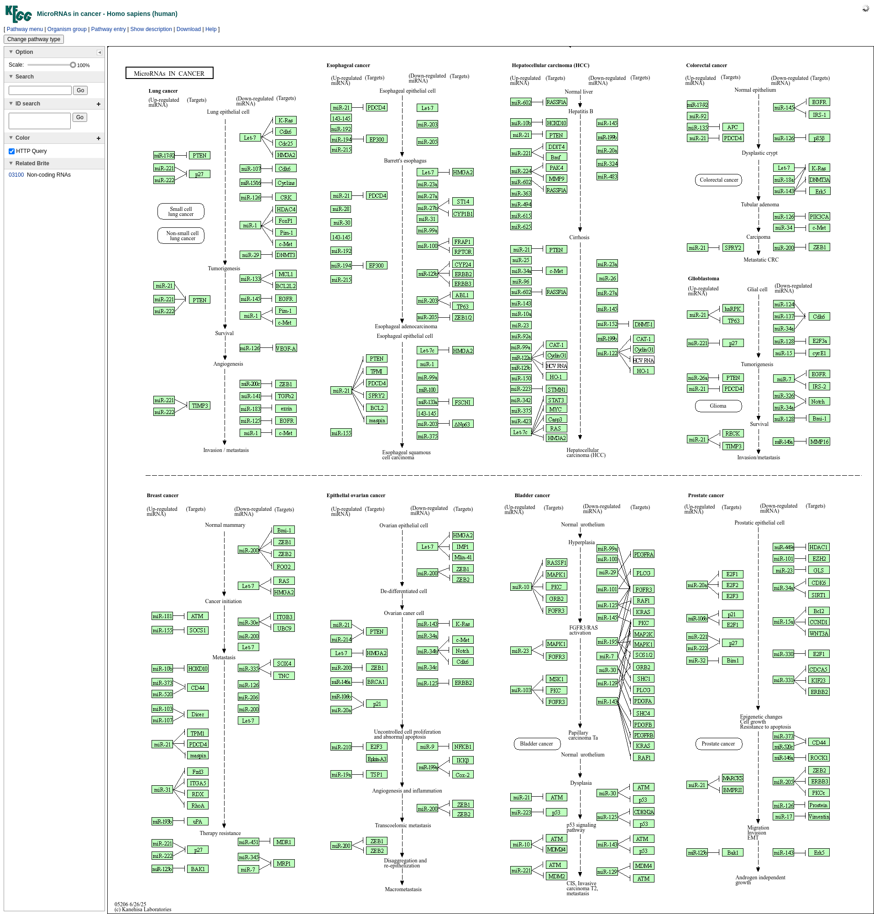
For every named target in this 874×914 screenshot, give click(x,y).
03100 (16, 177)
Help (211, 29)
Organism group (67, 29)
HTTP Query (28, 154)
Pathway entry (108, 29)
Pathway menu (25, 29)
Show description (151, 29)
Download (189, 29)
